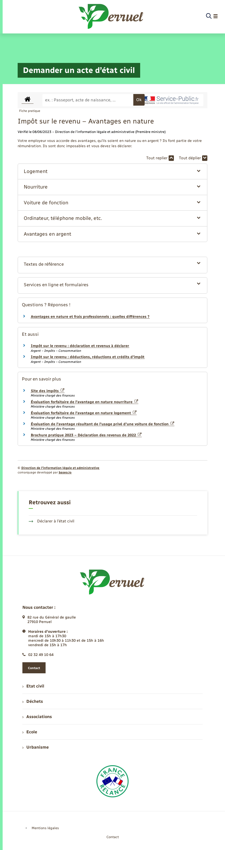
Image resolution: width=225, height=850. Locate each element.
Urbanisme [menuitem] (35, 747)
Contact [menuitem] (112, 837)
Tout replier (160, 158)
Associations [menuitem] (37, 716)
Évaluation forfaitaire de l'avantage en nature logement (83, 413)
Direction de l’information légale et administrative (60, 468)
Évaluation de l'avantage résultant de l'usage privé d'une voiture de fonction (102, 424)
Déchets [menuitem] (32, 701)
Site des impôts (47, 391)
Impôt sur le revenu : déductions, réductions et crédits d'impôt (87, 357)
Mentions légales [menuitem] (45, 828)
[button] (112, 171)
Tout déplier (193, 158)
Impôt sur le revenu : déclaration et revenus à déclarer (80, 346)
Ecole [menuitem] (29, 731)
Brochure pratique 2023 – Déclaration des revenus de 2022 (86, 435)
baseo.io (65, 472)
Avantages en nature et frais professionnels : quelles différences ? (90, 316)
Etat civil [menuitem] (33, 686)
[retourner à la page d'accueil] (111, 16)
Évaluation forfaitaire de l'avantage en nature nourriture (84, 402)
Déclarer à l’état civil (51, 521)
